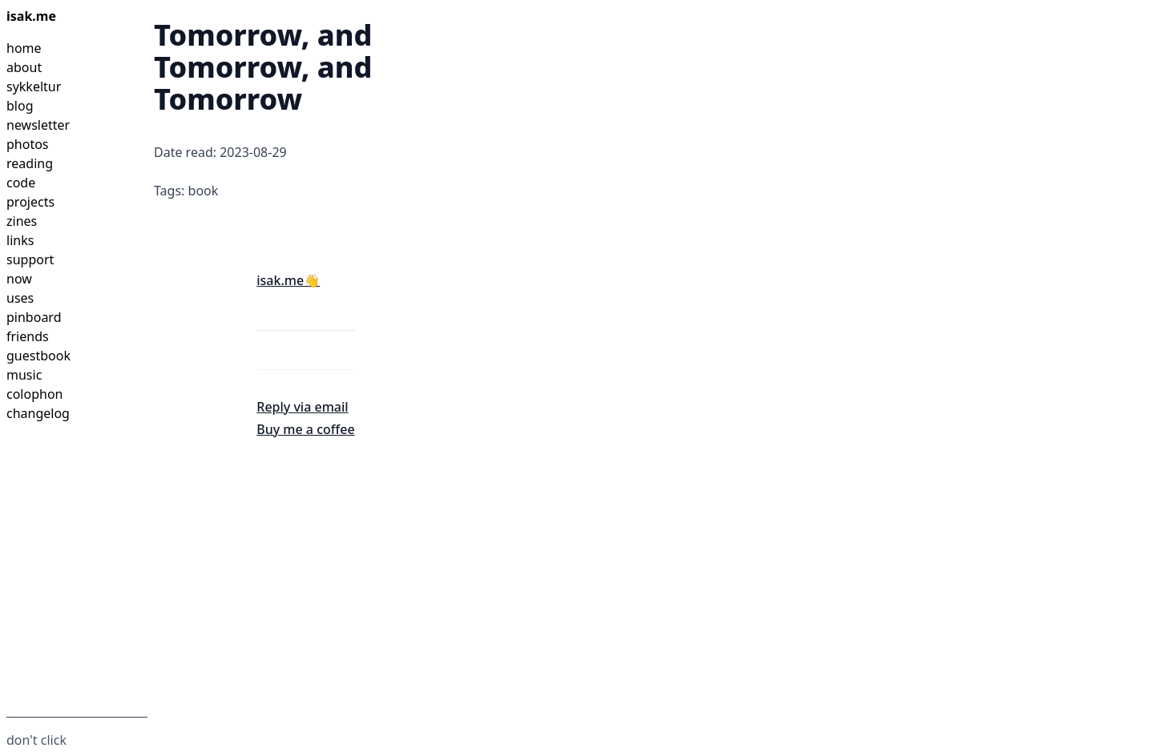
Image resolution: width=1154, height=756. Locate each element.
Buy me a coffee (305, 429)
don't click (36, 740)
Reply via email (302, 407)
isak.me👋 (288, 280)
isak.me (31, 16)
